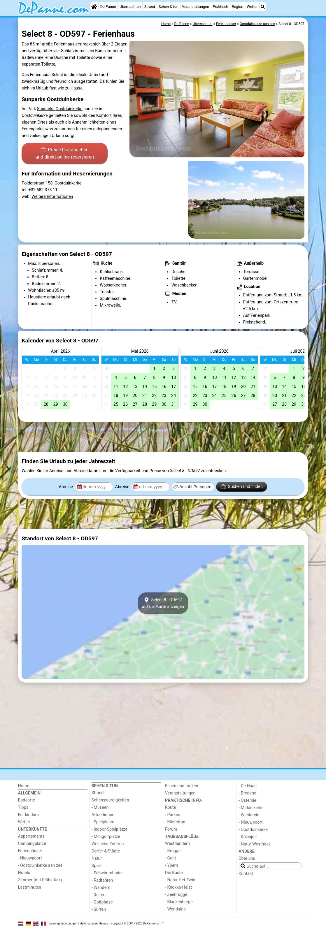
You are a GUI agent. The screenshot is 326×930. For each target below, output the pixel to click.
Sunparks (46, 108)
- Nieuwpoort (30, 858)
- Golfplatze (102, 902)
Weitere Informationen (52, 196)
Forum (171, 829)
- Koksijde (248, 836)
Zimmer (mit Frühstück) (40, 880)
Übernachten (130, 6)
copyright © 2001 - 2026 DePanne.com (136, 923)
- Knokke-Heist (178, 887)
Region (237, 6)
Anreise (66, 486)
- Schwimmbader (107, 873)
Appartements (31, 836)
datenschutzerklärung (94, 923)
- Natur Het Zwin (180, 880)
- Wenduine (175, 909)
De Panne (108, 6)
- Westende (249, 815)
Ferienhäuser (30, 850)
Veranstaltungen (195, 6)
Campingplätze (32, 843)
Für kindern (28, 814)
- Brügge (172, 850)
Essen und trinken (181, 785)
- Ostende (247, 800)
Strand (149, 6)
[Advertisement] (163, 437)
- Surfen (99, 909)
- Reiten (99, 894)
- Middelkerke (251, 807)
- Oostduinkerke (253, 829)
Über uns (247, 858)
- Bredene (247, 793)
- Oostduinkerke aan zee (40, 865)
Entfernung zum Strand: (265, 295)
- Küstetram (176, 822)
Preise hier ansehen (65, 154)
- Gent (170, 858)
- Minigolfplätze (106, 836)
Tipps (23, 807)
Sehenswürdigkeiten (110, 800)
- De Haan (248, 785)
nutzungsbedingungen (62, 923)
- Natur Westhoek (255, 844)
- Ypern (171, 865)
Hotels (24, 872)
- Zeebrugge (176, 894)
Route (170, 807)
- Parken (172, 814)
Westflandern (177, 843)
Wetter (252, 6)
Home (23, 785)
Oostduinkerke (69, 108)
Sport (97, 865)
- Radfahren (102, 880)
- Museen (100, 807)
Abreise (122, 486)
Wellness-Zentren (108, 843)
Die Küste (174, 872)
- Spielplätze (103, 822)
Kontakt (246, 873)
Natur (97, 858)
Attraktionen (103, 814)
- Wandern (101, 887)
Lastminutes (29, 887)
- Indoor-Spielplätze (109, 829)
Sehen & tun (168, 6)
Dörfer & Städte (106, 851)
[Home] (94, 6)
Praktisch (220, 6)
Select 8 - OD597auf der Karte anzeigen (163, 603)
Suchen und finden (242, 486)
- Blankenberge (179, 901)
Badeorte (26, 800)
